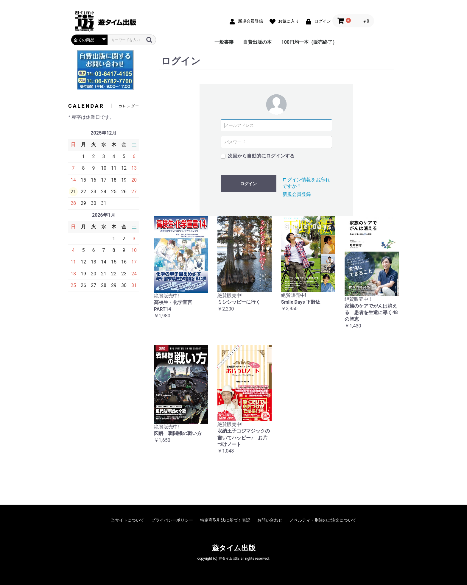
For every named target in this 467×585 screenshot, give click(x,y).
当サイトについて (127, 520)
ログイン (248, 183)
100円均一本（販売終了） (309, 42)
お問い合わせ (269, 520)
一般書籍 (224, 42)
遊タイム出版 (234, 548)
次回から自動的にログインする (261, 156)
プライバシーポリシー (172, 520)
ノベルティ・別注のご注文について (322, 520)
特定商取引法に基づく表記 (225, 520)
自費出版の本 (257, 42)
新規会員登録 (296, 194)
